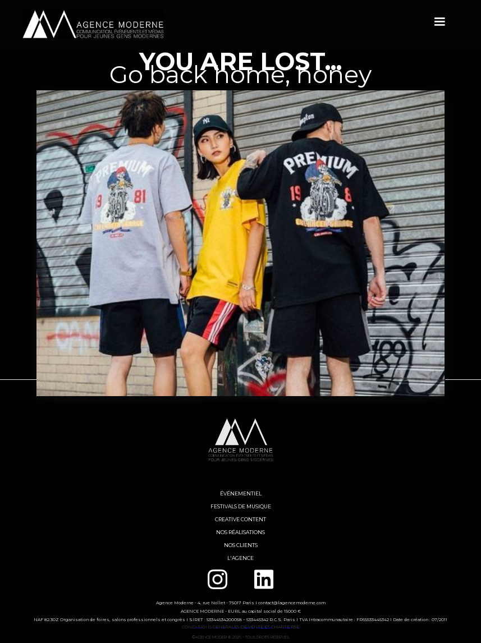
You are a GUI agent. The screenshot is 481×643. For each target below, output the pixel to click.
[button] (439, 22)
